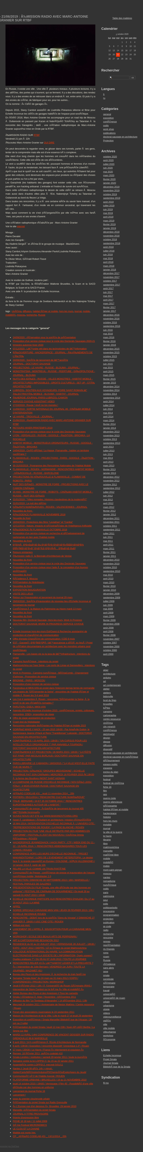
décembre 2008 (111, 623)
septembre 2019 (111, 198)
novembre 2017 (111, 277)
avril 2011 (108, 544)
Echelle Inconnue (112, 1055)
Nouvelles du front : (23, 510)
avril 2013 (108, 461)
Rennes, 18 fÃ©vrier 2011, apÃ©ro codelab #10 (38, 1053)
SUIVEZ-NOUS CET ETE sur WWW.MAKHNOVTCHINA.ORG (45, 816)
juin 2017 (108, 292)
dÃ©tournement (111, 760)
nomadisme (109, 881)
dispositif (107, 749)
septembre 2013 (111, 443)
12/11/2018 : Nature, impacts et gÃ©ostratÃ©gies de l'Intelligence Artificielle (52, 525)
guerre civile (109, 798)
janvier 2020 (109, 183)
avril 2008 (108, 631)
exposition (108, 118)
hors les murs (66, 311)
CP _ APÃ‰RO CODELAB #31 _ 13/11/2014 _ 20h (39, 1136)
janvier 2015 (109, 382)
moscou (21, 315)
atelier (106, 688)
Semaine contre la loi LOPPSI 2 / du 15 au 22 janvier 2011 (43, 1061)
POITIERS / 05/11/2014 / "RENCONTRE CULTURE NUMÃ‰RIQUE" (49, 797)
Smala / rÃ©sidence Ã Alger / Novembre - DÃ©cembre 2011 (44, 997)
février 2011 (109, 552)
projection (108, 918)
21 (118, 55)
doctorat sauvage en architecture (120, 136)
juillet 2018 (108, 250)
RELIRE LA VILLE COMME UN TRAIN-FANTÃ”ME (39, 868)
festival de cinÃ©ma (113, 783)
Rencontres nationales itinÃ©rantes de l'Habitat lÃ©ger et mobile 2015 (49, 725)
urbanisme (108, 1005)
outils (106, 125)
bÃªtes (106, 707)
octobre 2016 (110, 322)
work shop (108, 129)
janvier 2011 (109, 556)
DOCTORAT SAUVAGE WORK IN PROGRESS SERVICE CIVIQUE (48, 623)
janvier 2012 (109, 514)
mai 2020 (108, 171)
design (106, 737)
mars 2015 (108, 375)
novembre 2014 (111, 390)
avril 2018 (108, 262)
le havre (107, 836)
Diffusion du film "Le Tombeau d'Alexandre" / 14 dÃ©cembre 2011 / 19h (50, 1000)
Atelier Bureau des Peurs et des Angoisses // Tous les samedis (45, 993)
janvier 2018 (109, 269)
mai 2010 (108, 575)
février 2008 (109, 635)
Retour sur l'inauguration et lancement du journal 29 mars (42, 597)
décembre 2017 (111, 273)
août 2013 (108, 446)
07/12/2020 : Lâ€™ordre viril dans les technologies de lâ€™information (50, 348)
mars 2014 (108, 420)
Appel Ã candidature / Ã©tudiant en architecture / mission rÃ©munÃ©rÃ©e (52, 819)
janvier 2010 (109, 590)
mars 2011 (108, 548)
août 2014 (108, 401)
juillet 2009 (108, 601)
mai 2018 (108, 258)
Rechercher (110, 70)
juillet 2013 (108, 450)
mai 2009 (108, 608)
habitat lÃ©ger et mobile (45, 311)
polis (105, 903)
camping (107, 711)
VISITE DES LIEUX (23, 593)
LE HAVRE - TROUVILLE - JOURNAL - (33, 416)
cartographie (109, 715)
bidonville (108, 696)
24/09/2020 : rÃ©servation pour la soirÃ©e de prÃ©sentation (44, 337)
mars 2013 (108, 465)
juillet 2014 (108, 405)
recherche (31, 315)
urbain (106, 1001)
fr (104, 94)
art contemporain (112, 685)
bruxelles (108, 704)
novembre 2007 (111, 639)
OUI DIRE (49, 142)
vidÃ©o (107, 1020)
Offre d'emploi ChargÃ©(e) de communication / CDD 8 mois (44, 638)
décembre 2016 (111, 315)
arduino (107, 677)
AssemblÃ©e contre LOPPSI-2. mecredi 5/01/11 (38, 1064)
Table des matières (122, 18)
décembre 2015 (111, 348)
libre (105, 843)
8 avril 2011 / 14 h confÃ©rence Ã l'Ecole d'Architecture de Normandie (49, 1042)
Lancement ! (19, 1094)
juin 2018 (108, 254)
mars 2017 (108, 303)
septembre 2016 (111, 326)
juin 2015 (108, 364)
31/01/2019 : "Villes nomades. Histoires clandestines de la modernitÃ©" (50, 499)
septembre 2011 (111, 529)
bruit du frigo (109, 700)
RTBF (37, 135)
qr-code (107, 926)
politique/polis (110, 907)
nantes (106, 877)
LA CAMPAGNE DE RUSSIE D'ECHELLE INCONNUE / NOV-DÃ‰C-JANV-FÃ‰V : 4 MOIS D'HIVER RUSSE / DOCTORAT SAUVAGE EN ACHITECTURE (52, 786)
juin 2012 (108, 495)
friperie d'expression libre (26, 1117)
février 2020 (109, 179)
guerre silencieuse (112, 802)
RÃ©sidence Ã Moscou (25, 578)
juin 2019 (108, 209)
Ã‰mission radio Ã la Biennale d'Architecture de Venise (42, 556)
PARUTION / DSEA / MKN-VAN (29, 706)
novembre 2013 (111, 435)
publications (109, 133)
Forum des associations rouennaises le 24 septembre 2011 (43, 1012)
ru (104, 98)
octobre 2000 (110, 650)
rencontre (108, 937)
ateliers (107, 692)
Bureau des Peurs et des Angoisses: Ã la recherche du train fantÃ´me (49, 974)
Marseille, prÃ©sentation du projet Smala (34, 1110)
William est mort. (21, 925)
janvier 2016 (109, 345)
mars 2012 (108, 507)
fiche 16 (107, 787)
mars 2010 (108, 582)
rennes (106, 941)
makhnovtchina (111, 847)
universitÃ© (109, 994)
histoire (107, 817)
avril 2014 (108, 416)
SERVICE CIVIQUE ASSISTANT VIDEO (34, 401)
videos (106, 1013)
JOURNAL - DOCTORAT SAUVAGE (32, 363)
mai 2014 (108, 412)
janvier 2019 (109, 228)
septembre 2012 (111, 488)
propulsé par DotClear (9, 1146)
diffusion (27, 311)
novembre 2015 (111, 352)
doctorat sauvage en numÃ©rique (120, 756)
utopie (106, 1009)
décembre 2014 (111, 386)
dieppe (106, 741)
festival (107, 779)
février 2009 (109, 620)
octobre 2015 (110, 356)
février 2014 (109, 424)
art (104, 681)
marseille (108, 851)
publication (108, 922)
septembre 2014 (111, 397)
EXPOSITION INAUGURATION (29, 589)
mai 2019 (108, 213)
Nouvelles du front (22, 540)
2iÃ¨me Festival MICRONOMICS (30, 1125)
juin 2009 (108, 605)
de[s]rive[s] (109, 734)
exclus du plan (110, 772)
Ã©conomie (109, 1039)
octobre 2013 (110, 439)
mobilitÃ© (11, 315)
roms (105, 952)
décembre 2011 (111, 518)
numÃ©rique (109, 885)
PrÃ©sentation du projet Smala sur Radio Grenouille (40, 1102)
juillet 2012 (108, 492)
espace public (110, 764)
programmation (111, 915)
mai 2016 (108, 333)
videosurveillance (112, 1016)
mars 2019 (108, 220)
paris (105, 892)
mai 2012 (108, 499)
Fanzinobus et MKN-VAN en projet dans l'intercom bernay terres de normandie (53, 688)
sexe (105, 971)
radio (105, 930)
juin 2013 (108, 454)
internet (21, 226)
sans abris (108, 967)
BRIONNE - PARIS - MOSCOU (29, 680)
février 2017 (109, 307)
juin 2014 (108, 409)
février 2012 (109, 510)
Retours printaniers (23, 552)
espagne (107, 768)
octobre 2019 (110, 194)
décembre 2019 (111, 186)
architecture (109, 673)
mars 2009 (108, 616)
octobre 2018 (110, 239)
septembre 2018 (111, 243)
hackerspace (110, 813)
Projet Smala (110, 1059)
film (105, 790)
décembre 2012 (111, 477)
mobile (86, 311)
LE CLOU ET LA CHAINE (26, 1128)
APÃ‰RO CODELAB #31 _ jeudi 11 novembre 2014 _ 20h (43, 793)
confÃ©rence (110, 121)
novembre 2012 (111, 480)
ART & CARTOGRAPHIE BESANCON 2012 (36, 940)
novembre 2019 (111, 190)
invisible (107, 824)
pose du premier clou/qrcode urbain (31, 1098)
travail (106, 990)
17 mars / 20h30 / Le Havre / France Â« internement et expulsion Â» (48, 1049)
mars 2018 (108, 266)
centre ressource (112, 719)
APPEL (16, 906)
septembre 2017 (111, 284)
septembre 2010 (111, 571)
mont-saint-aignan (112, 869)
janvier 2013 (109, 473)
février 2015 (109, 379)
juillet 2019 (108, 205)
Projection (108, 140)
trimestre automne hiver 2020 (28, 345)
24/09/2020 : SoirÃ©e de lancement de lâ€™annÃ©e (40, 360)
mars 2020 (108, 175)
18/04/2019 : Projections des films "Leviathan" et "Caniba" (43, 522)
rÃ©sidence (109, 964)
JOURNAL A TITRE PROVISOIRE (30, 1113)
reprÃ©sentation (111, 945)
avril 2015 (108, 371)
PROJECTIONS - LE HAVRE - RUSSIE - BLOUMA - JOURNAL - (46, 367)
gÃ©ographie (110, 805)
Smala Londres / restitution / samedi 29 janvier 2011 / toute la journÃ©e (50, 1057)
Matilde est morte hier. (24, 1132)
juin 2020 (108, 167)
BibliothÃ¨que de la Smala (116, 1066)
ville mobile (109, 1028)
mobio (106, 866)
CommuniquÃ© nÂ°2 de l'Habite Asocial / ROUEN (39, 1076)
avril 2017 (108, 299)
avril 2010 (108, 578)
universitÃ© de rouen (114, 998)
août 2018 (108, 247)
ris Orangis (109, 949)
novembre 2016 (111, 318)
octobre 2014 (110, 394)
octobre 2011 (110, 526)
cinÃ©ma (16, 311)
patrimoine (108, 896)
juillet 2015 (108, 360)
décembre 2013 (111, 431)
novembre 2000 (111, 646)
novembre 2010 (111, 563)
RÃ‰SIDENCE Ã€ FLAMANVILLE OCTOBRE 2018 (40, 529)
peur (105, 900)
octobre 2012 (110, 484)
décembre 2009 (111, 593)
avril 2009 (108, 612)
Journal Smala (110, 1063)
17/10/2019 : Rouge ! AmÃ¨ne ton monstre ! (35, 405)
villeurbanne (109, 1031)
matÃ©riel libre (111, 854)
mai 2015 (108, 367)
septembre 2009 (111, 597)
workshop (108, 1035)
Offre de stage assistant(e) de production (34, 718)
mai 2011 (108, 541)
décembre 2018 (111, 232)
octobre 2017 (110, 280)
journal (77, 311)
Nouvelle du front (22, 518)
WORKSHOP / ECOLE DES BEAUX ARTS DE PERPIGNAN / (45, 936)
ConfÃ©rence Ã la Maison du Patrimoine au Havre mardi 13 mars (47, 608)
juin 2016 (108, 330)
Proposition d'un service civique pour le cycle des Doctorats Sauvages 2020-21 (54, 341)
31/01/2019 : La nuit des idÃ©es (29, 503)
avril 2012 (108, 503)
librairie (107, 839)
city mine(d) (109, 726)
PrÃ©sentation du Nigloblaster (28, 582)
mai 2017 (108, 296)
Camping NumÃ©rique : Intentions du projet (35, 661)
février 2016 (109, 341)
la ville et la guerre (112, 832)
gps (105, 794)
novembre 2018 (111, 235)
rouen (106, 956)
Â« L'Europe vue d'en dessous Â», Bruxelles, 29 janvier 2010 (44, 1106)
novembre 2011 (111, 522)
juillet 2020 (108, 164)
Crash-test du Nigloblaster (26, 721)
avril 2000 (108, 654)
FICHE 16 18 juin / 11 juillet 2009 (30, 1121)
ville (105, 1024)
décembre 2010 (111, 559)
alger (105, 670)
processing (109, 911)
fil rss (106, 1082)
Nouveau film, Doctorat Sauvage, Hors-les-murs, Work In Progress (47, 620)
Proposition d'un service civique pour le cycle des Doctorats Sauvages (49, 431)
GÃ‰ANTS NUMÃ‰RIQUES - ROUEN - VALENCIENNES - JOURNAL (50, 507)
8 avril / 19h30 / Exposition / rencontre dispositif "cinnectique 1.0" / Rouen (51, 1045)
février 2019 (109, 224)
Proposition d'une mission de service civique (36, 684)
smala (106, 975)
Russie (41, 315)
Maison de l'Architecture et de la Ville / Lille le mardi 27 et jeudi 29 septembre (53, 1015)
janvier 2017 (109, 311)
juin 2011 (108, 537)
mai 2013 (108, 458)
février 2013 (109, 469)
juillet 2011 (108, 533)
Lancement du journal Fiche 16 (29, 1091)
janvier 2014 (109, 428)
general (107, 114)
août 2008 (108, 627)
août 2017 (108, 288)
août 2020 (108, 160)
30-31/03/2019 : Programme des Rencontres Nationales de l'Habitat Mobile (52, 465)
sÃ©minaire (109, 983)
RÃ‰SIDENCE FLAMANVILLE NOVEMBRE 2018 (39, 514)
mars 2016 (108, 337)
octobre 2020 (110, 156)
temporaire (108, 986)
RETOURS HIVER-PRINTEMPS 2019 (32, 427)
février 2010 (109, 586)
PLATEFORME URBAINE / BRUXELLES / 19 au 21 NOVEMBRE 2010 (50, 1079)
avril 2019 (108, 216)
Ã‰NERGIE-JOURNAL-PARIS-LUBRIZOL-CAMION (40, 397)
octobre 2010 (110, 567)
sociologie (108, 979)
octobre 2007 (110, 642)
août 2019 (108, 201)
